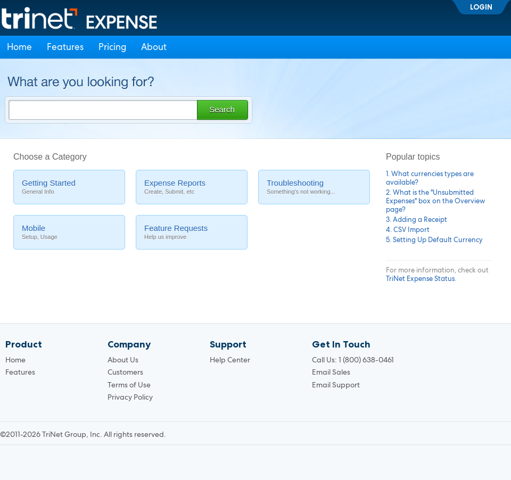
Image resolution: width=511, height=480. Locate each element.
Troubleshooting (314, 187)
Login (481, 7)
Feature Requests (191, 232)
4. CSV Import (408, 229)
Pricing (112, 47)
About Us (123, 360)
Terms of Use (129, 385)
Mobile (69, 232)
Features (65, 47)
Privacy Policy (130, 397)
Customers (125, 372)
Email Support (336, 385)
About (154, 47)
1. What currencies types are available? (430, 178)
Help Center (230, 360)
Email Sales (331, 372)
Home (19, 47)
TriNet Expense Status (420, 278)
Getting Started (69, 187)
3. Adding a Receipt (416, 219)
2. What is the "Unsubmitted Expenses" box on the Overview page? (435, 201)
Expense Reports (191, 187)
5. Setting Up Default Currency (434, 239)
